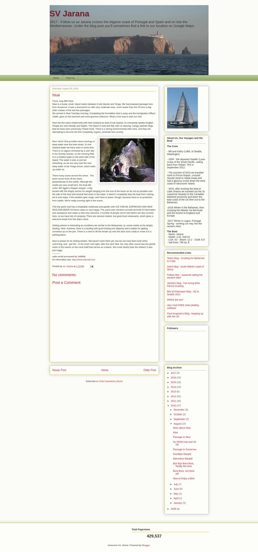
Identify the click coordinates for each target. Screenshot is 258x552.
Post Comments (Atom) (111, 381)
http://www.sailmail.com (83, 259)
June (176, 489)
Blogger (146, 545)
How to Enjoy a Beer (184, 478)
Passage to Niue (182, 437)
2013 (174, 391)
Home (56, 78)
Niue (175, 432)
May (176, 493)
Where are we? (175, 299)
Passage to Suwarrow (184, 449)
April (176, 498)
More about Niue (182, 427)
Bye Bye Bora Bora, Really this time (183, 465)
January (178, 503)
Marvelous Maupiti (182, 458)
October (178, 414)
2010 (174, 405)
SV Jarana (69, 13)
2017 (174, 373)
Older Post (149, 370)
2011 (174, 401)
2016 (174, 377)
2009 (174, 509)
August (178, 423)
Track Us (70, 78)
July (176, 484)
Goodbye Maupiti (182, 454)
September (180, 419)
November (179, 409)
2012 (174, 396)
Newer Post (59, 370)
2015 (174, 382)
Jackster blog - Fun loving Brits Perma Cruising (183, 284)
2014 (174, 387)
